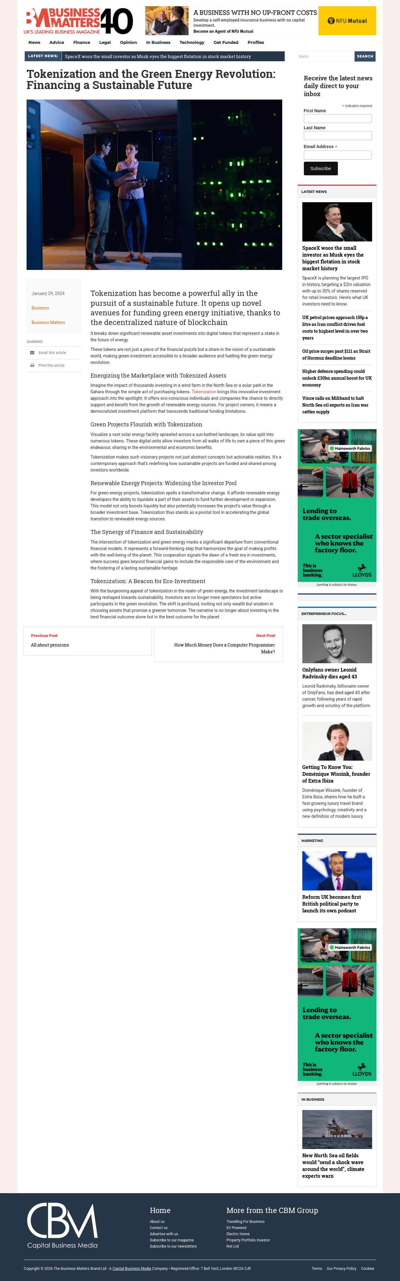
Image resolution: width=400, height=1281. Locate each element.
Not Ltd (233, 1246)
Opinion (128, 42)
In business (312, 1099)
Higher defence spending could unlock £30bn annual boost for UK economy (337, 378)
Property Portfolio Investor (248, 1240)
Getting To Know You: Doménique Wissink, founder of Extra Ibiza (336, 774)
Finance (81, 42)
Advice (56, 42)
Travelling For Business (246, 1221)
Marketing (312, 841)
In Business (158, 42)
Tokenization (204, 391)
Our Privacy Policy (341, 1268)
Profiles (256, 42)
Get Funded (226, 42)
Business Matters (48, 322)
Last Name (315, 127)
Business (40, 307)
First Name (315, 110)
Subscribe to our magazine (172, 1240)
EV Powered (236, 1228)
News (34, 42)
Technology (192, 42)
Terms (317, 1268)
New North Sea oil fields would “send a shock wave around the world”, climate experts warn (333, 1165)
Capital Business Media (132, 1268)
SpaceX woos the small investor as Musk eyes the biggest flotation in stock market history (158, 56)
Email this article (46, 353)
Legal (105, 42)
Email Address (321, 147)
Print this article (46, 365)
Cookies (367, 1268)
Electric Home (238, 1234)
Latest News (314, 192)
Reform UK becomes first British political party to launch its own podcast (331, 904)
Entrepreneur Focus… (324, 614)
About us (157, 1221)
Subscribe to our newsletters (173, 1246)
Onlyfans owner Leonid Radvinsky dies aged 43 (329, 673)
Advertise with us (164, 1234)
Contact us (159, 1228)
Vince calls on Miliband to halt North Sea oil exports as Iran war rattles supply (335, 405)
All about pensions (50, 645)
